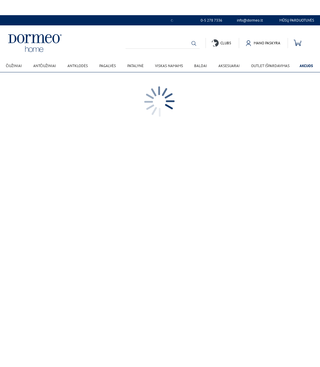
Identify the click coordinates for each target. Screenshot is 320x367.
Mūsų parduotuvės (296, 20)
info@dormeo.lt (250, 20)
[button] (194, 43)
